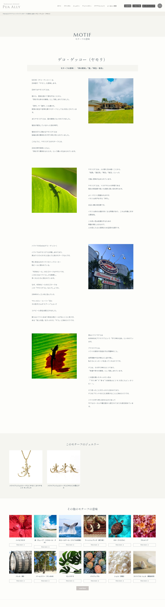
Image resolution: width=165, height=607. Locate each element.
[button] (82, 588)
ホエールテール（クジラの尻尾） (70, 541)
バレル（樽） (20, 576)
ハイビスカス (20, 540)
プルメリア (144, 540)
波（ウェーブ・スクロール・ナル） (45, 541)
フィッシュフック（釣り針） (95, 540)
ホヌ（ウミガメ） (120, 540)
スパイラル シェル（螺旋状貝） (144, 576)
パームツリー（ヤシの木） (45, 576)
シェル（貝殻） (119, 576)
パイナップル (95, 576)
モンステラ (70, 576)
